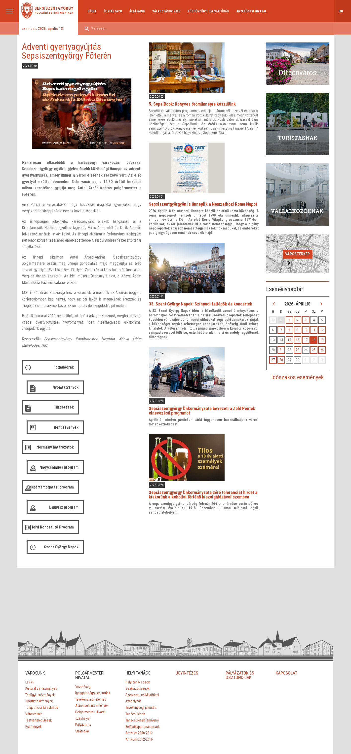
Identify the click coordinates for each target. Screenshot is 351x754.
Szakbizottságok (137, 639)
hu (341, 11)
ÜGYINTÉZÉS (187, 623)
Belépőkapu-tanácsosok (142, 677)
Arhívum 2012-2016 (139, 690)
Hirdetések (63, 388)
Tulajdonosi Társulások (41, 658)
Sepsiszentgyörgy (54, 8)
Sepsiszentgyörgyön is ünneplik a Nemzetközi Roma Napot (206, 202)
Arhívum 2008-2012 (139, 683)
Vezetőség (82, 637)
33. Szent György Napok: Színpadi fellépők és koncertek (203, 301)
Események (33, 677)
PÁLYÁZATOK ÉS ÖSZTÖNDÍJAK (240, 626)
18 (314, 326)
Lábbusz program (124, 428)
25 (314, 336)
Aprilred (174, 726)
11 (314, 316)
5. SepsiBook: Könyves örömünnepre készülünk (195, 103)
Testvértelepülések (38, 671)
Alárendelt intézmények (91, 656)
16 (299, 326)
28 (284, 346)
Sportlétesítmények (38, 652)
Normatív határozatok (54, 408)
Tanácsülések (135, 664)
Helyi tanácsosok (137, 633)
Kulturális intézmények (41, 639)
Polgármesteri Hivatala (54, 12)
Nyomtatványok (126, 369)
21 (284, 336)
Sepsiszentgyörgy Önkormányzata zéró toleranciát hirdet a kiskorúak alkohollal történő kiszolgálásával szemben (206, 490)
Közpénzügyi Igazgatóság (209, 11)
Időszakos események (299, 363)
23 (299, 336)
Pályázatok (83, 675)
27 (276, 346)
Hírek (92, 11)
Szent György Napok (122, 452)
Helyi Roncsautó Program (51, 452)
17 (306, 326)
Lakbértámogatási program (57, 430)
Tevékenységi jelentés (90, 650)
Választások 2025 (167, 11)
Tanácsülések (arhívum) (142, 671)
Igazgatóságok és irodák (92, 643)
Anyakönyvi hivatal (252, 11)
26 (321, 336)
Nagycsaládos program (119, 408)
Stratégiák (82, 682)
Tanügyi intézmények (39, 645)
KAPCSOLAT (286, 623)
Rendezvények (127, 388)
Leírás (29, 633)
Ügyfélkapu (113, 11)
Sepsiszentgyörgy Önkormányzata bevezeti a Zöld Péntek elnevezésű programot (205, 407)
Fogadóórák (63, 369)
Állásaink (138, 11)
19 (321, 326)
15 (291, 326)
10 (306, 316)
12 (321, 316)
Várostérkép (299, 241)
